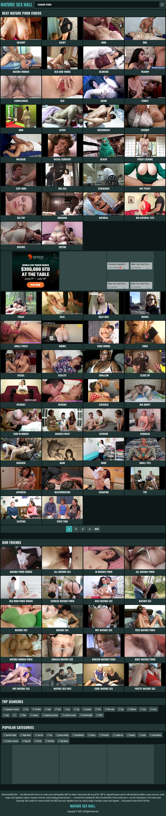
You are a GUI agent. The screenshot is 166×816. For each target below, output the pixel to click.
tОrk (101, 715)
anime (92, 735)
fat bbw (38, 709)
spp (7, 715)
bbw (24, 715)
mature (35, 715)
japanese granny (51, 715)
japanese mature (12, 709)
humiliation (79, 735)
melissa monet (70, 715)
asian (144, 735)
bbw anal (110, 709)
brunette (105, 735)
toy (51, 735)
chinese (133, 709)
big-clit (27, 740)
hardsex (51, 740)
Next (97, 529)
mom (155, 709)
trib (99, 709)
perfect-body (11, 735)
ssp (78, 709)
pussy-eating (63, 735)
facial (39, 740)
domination (156, 735)
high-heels (27, 735)
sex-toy (40, 735)
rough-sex (119, 735)
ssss (144, 709)
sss (27, 709)
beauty (132, 735)
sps (122, 709)
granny (88, 709)
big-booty (64, 740)
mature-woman (12, 740)
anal (49, 709)
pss (68, 709)
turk (59, 709)
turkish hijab (87, 715)
